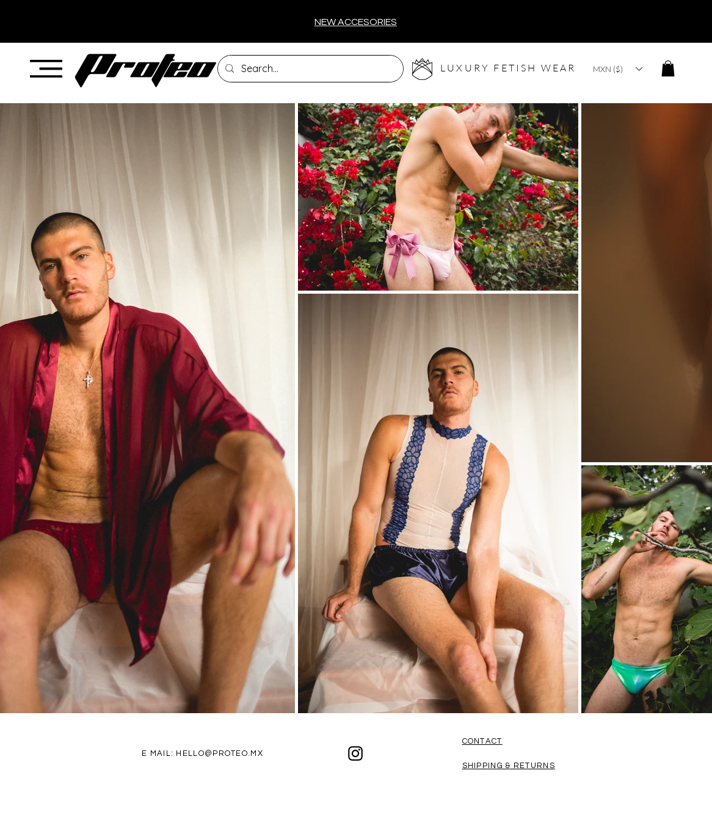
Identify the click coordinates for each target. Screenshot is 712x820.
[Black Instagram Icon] (355, 753)
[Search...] (309, 69)
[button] (46, 69)
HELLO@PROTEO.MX (219, 753)
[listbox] (617, 69)
